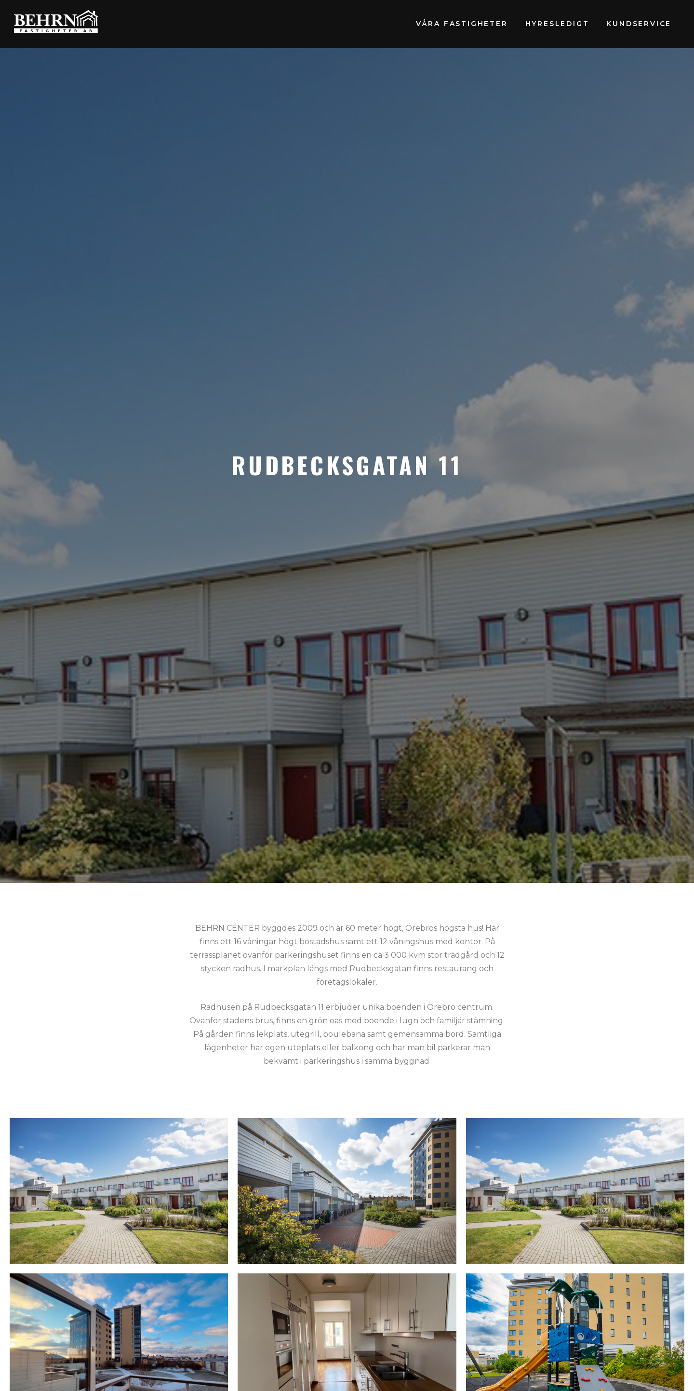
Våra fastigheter (462, 23)
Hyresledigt (557, 23)
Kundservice (638, 23)
